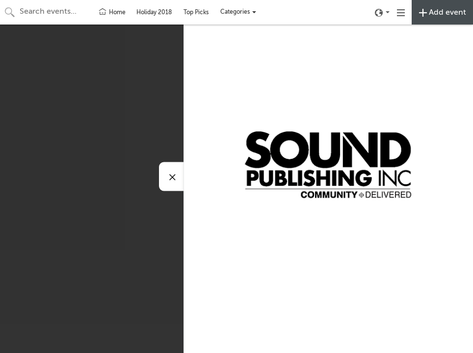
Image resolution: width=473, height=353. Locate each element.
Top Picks (196, 12)
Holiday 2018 (154, 12)
